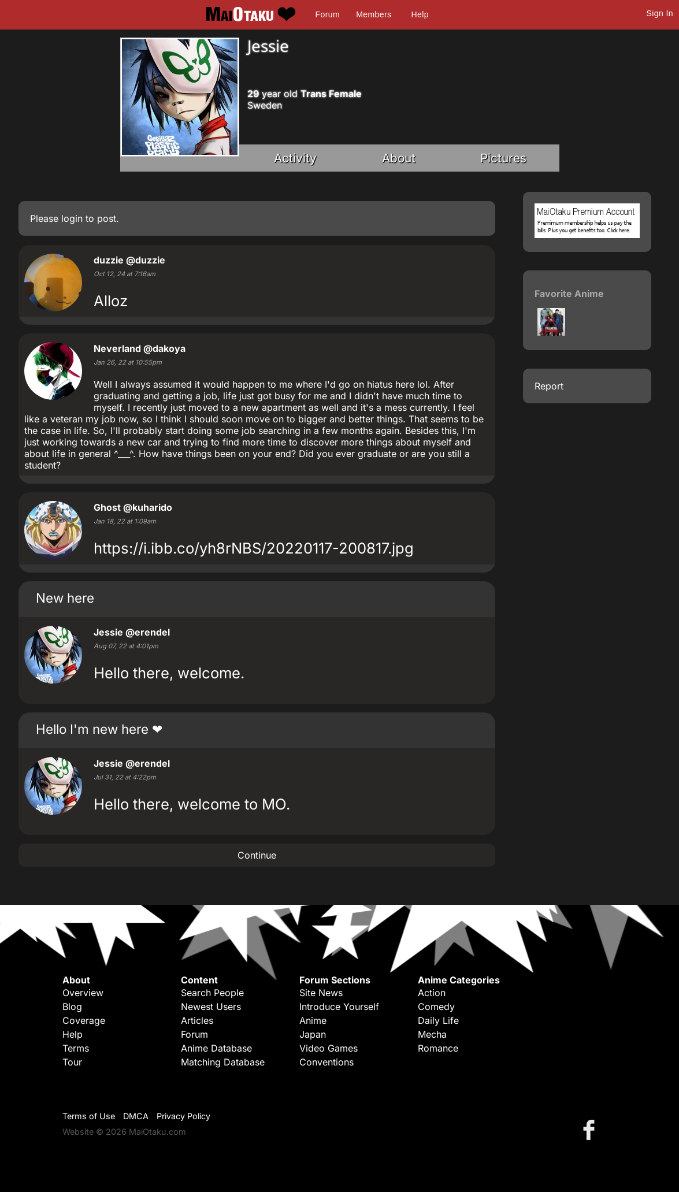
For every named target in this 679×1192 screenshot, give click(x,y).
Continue (257, 855)
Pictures (503, 158)
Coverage (83, 1020)
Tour (72, 1062)
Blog (72, 1006)
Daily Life (438, 1020)
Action (432, 992)
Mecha (432, 1034)
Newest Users (211, 1006)
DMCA (136, 1116)
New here (65, 598)
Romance (438, 1048)
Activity (295, 158)
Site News (321, 992)
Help (420, 14)
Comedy (436, 1006)
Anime (312, 1020)
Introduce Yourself (339, 1006)
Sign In (660, 13)
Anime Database (216, 1048)
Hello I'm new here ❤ (99, 729)
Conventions (326, 1062)
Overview (82, 992)
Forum (328, 14)
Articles (197, 1020)
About (398, 158)
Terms (75, 1048)
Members (373, 14)
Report (549, 386)
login (72, 218)
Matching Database (223, 1062)
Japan (312, 1034)
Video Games (328, 1048)
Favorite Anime (569, 293)
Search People (212, 992)
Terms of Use (88, 1116)
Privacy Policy (183, 1116)
